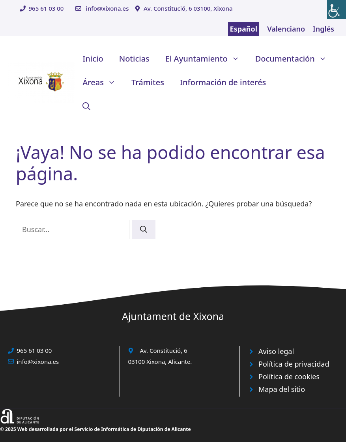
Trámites (147, 82)
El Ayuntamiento (206, 59)
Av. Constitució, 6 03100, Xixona (188, 8)
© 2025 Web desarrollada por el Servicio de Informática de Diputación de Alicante (95, 429)
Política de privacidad (293, 364)
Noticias (134, 58)
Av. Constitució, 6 (163, 350)
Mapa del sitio (281, 389)
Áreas (102, 82)
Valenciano (286, 29)
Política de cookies (289, 376)
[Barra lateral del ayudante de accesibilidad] (336, 9)
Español (244, 29)
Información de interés (223, 82)
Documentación (295, 59)
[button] (86, 106)
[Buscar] (143, 229)
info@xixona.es (107, 8)
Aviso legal (276, 351)
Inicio (92, 58)
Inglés (323, 29)
